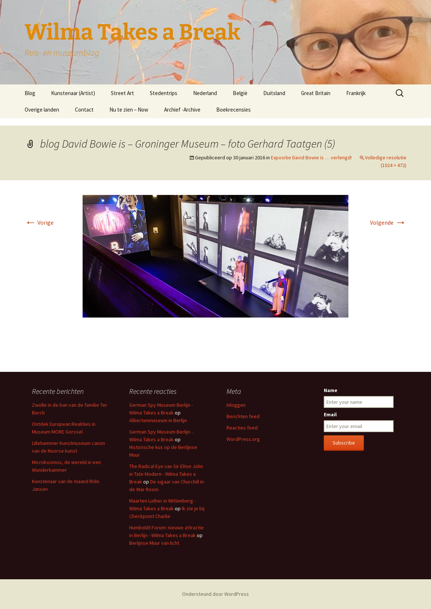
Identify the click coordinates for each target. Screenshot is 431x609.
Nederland (205, 93)
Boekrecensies (233, 109)
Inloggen (236, 405)
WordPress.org (243, 439)
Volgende (388, 222)
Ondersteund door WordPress (215, 594)
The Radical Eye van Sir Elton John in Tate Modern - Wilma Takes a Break (166, 474)
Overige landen (42, 109)
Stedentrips (163, 93)
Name (330, 390)
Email (330, 414)
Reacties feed (242, 427)
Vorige (39, 222)
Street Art (122, 93)
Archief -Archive (182, 109)
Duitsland (274, 93)
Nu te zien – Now (128, 109)
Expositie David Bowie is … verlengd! (311, 157)
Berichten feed (243, 416)
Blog (30, 93)
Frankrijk (356, 93)
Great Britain (315, 93)
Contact (84, 109)
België (240, 93)
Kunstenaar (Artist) (73, 93)
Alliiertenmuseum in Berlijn (158, 420)
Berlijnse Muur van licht (154, 543)
